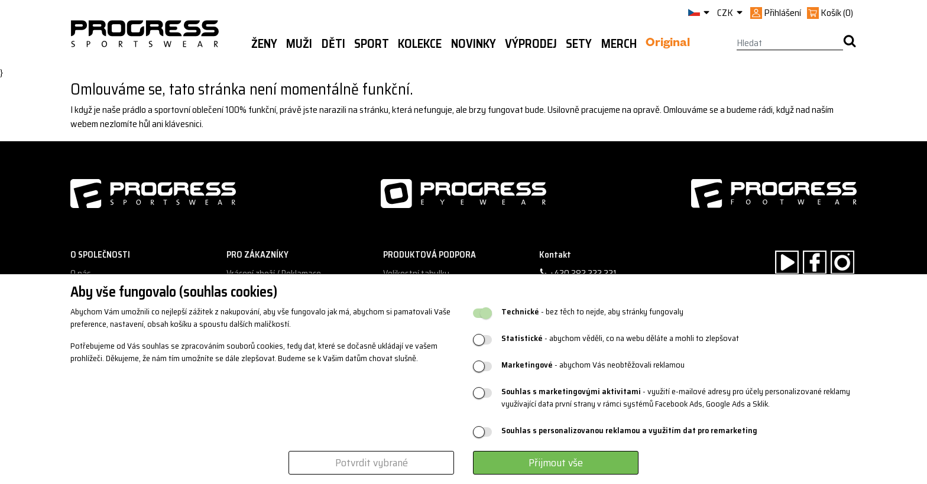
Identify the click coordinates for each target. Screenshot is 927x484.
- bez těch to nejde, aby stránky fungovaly (592, 312)
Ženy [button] (264, 43)
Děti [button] (333, 43)
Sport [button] (371, 43)
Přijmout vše (556, 462)
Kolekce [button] (420, 43)
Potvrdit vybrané (371, 462)
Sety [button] (579, 43)
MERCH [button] (619, 43)
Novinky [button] (473, 43)
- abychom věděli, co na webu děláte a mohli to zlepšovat (620, 338)
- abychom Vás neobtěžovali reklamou (593, 365)
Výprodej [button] (531, 43)
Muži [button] (299, 43)
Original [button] (668, 44)
